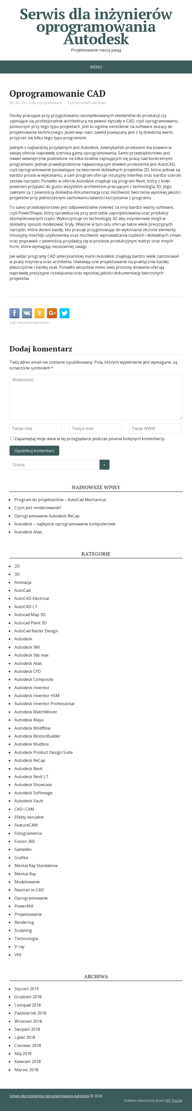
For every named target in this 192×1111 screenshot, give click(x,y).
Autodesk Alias (28, 532)
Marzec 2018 (26, 1070)
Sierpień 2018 (27, 1029)
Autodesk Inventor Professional (44, 703)
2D (12, 103)
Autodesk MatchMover (35, 712)
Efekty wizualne (29, 817)
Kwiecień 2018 (27, 1061)
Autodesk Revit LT (31, 776)
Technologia (26, 938)
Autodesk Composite (34, 679)
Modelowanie (27, 882)
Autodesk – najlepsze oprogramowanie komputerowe (65, 524)
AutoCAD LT (26, 606)
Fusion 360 (24, 841)
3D (17, 103)
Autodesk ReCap (29, 760)
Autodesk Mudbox (31, 744)
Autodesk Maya (29, 720)
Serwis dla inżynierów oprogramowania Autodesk (96, 26)
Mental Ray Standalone (36, 865)
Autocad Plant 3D (30, 623)
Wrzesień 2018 (28, 1021)
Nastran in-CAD (29, 890)
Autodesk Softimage (33, 793)
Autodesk (23, 639)
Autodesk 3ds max (31, 655)
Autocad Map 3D (30, 614)
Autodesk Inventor (32, 687)
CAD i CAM (28, 103)
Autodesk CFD (27, 671)
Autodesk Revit (28, 768)
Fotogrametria (28, 833)
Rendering (24, 922)
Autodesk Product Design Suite (43, 752)
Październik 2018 (30, 1013)
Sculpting (23, 930)
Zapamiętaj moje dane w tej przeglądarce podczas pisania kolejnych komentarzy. (89, 438)
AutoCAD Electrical (31, 598)
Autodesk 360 (27, 647)
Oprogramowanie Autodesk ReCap (47, 516)
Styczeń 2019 (26, 989)
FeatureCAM (26, 825)
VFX (17, 955)
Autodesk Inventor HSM (37, 695)
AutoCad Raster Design (36, 631)
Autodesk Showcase (33, 784)
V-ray (19, 946)
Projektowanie (28, 914)
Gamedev (23, 849)
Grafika (21, 857)
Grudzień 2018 (28, 997)
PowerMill (23, 906)
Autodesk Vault (28, 801)
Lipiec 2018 (24, 1037)
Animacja (22, 582)
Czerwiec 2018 (27, 1045)
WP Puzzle (174, 1100)
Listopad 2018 (27, 1005)
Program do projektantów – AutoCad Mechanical (60, 499)
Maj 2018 (23, 1053)
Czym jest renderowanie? (37, 507)
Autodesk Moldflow (32, 728)
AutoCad (22, 590)
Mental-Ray (25, 874)
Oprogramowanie (49, 103)
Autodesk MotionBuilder (37, 736)
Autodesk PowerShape (90, 103)
